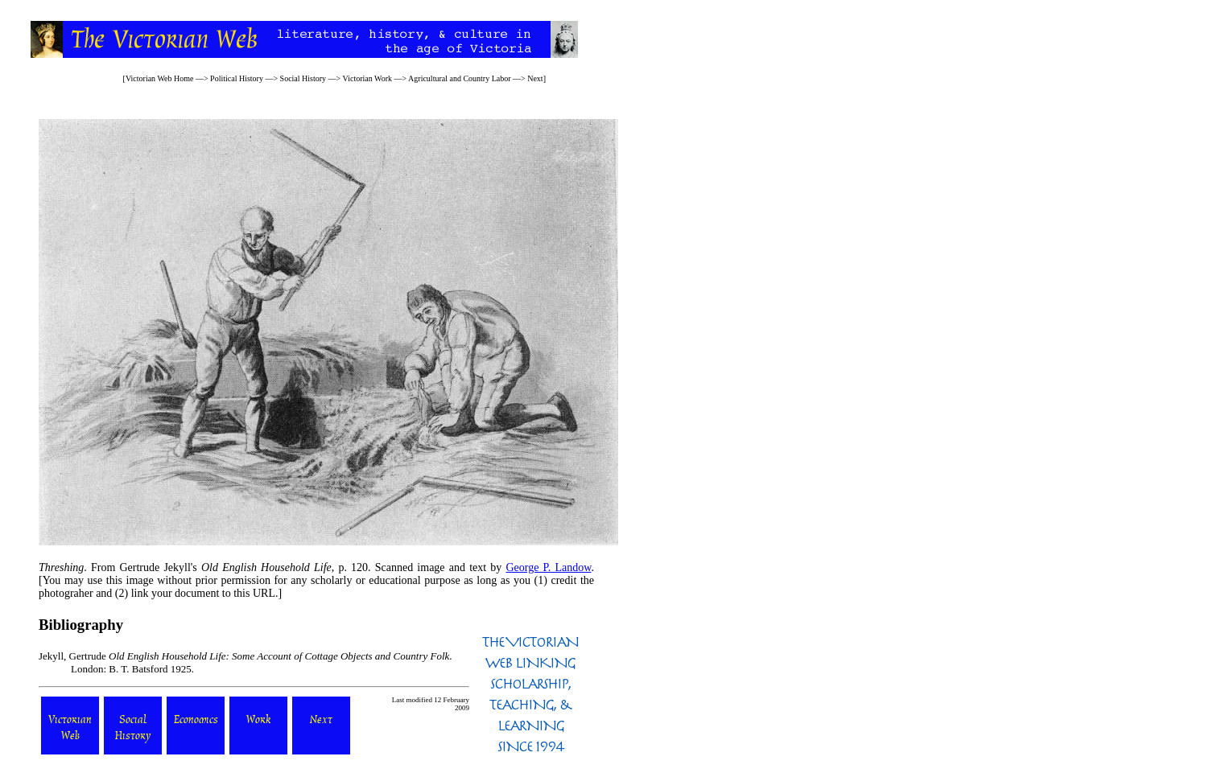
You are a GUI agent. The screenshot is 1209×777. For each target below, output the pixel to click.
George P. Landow (548, 567)
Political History (236, 78)
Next (535, 78)
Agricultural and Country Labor (459, 78)
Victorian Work (367, 78)
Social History (303, 78)
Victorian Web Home (160, 78)
